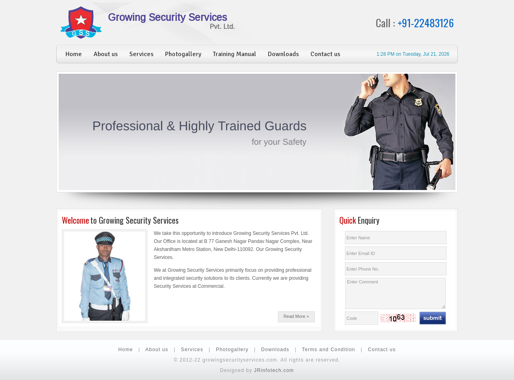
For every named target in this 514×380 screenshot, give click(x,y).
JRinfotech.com (274, 370)
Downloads (283, 54)
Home (73, 54)
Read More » (296, 316)
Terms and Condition (328, 349)
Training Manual (234, 54)
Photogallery (183, 54)
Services (141, 54)
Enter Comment (395, 293)
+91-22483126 (426, 22)
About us (106, 54)
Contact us (325, 54)
